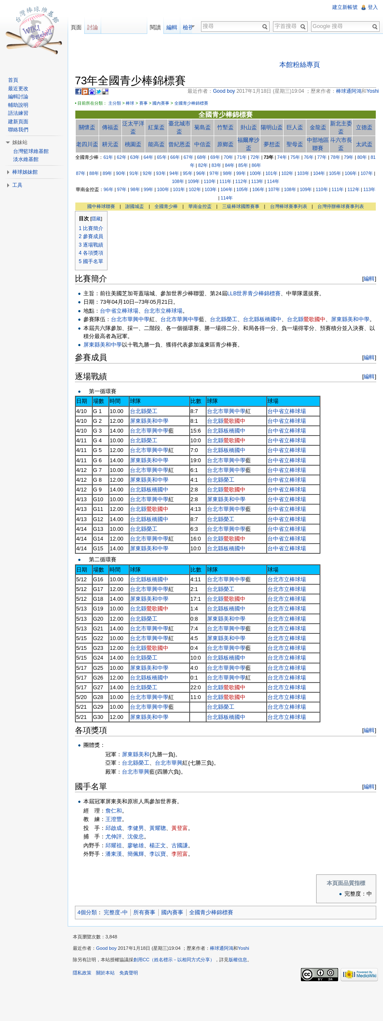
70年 (229, 157)
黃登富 (179, 828)
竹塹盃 (225, 127)
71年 (242, 157)
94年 (174, 173)
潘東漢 (113, 854)
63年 (135, 157)
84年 (229, 165)
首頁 (13, 80)
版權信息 (238, 959)
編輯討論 (18, 97)
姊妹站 (20, 142)
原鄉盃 (225, 144)
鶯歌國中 (314, 319)
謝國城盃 (134, 206)
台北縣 (218, 319)
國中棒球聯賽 (101, 206)
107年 (367, 173)
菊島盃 (202, 127)
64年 (148, 157)
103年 (303, 173)
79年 (349, 157)
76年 (309, 157)
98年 (228, 173)
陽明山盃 (272, 127)
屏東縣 (339, 319)
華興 (176, 763)
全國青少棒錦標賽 (191, 103)
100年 (256, 173)
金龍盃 (318, 127)
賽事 (143, 103)
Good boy (106, 948)
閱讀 (163, 27)
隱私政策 (82, 972)
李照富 (179, 854)
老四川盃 (87, 144)
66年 (175, 157)
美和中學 (358, 319)
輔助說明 (18, 105)
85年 (243, 165)
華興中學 (138, 319)
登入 (373, 7)
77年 (322, 157)
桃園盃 (133, 144)
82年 (203, 165)
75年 (295, 157)
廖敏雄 (135, 845)
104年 (319, 173)
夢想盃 (272, 144)
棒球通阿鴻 (221, 948)
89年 (108, 173)
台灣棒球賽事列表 (288, 206)
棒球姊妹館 (25, 172)
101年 (271, 173)
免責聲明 (128, 972)
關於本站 (105, 972)
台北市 (119, 319)
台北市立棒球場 (163, 311)
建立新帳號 (345, 7)
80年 (362, 157)
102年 (287, 173)
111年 (226, 181)
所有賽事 (144, 912)
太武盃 (364, 144)
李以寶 (157, 854)
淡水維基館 (26, 159)
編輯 (369, 278)
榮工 (231, 319)
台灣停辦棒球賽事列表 (340, 206)
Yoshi (243, 948)
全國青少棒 (166, 206)
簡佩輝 (135, 854)
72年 (255, 157)
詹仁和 (113, 810)
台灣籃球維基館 (31, 151)
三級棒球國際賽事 (240, 206)
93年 (161, 173)
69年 (215, 157)
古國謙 (179, 845)
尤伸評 (113, 836)
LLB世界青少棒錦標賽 (254, 293)
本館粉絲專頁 (299, 64)
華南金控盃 (200, 206)
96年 (201, 173)
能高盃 (156, 144)
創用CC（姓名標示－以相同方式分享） (174, 959)
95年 (188, 173)
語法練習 (18, 113)
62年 (122, 157)
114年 (273, 181)
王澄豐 (113, 819)
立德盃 (364, 127)
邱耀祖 (113, 845)
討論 (92, 27)
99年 (241, 173)
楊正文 (157, 845)
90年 (121, 173)
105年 (335, 173)
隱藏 (96, 218)
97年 (214, 173)
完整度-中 (115, 912)
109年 (194, 181)
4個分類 (87, 912)
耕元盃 (110, 144)
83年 (216, 165)
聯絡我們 (18, 130)
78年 (335, 157)
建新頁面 (18, 122)
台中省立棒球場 (119, 311)
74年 (282, 157)
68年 (202, 157)
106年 (351, 173)
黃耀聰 (157, 828)
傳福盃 (110, 127)
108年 (178, 181)
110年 (210, 181)
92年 (147, 173)
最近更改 (18, 89)
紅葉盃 (156, 127)
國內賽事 (160, 103)
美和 (143, 754)
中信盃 (202, 144)
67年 (188, 157)
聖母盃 (295, 144)
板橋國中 (270, 319)
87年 (80, 173)
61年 (108, 157)
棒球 (130, 103)
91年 (134, 173)
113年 (257, 181)
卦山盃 (248, 127)
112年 (241, 181)
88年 (94, 173)
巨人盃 (295, 127)
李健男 (135, 828)
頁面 (76, 27)
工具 (17, 185)
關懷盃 (87, 127)
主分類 (114, 103)
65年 (162, 157)
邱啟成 (113, 828)
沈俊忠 (135, 836)
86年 (257, 165)
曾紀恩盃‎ (179, 144)
